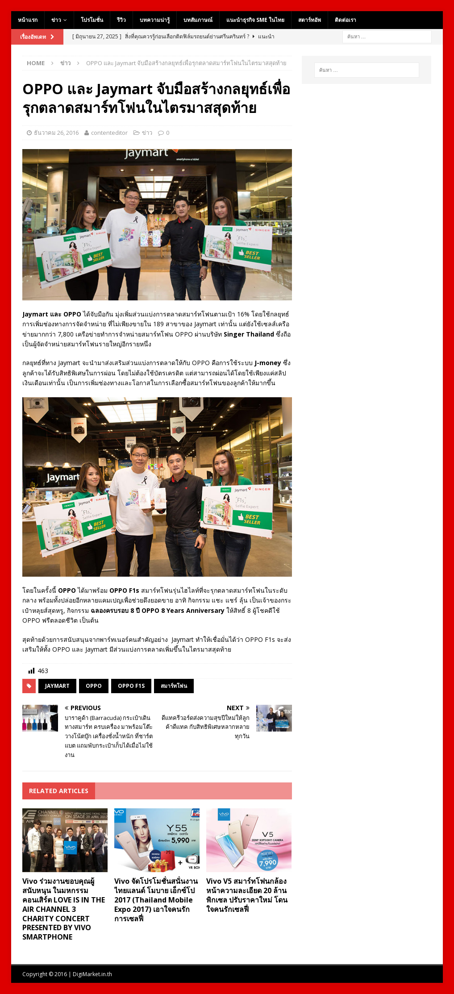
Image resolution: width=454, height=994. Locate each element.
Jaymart (57, 686)
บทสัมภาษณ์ (197, 20)
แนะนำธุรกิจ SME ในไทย (255, 20)
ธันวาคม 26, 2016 (56, 133)
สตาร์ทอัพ (309, 20)
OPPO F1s (131, 686)
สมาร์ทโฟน (174, 686)
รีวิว (121, 20)
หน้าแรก (27, 20)
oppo (94, 686)
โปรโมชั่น (92, 20)
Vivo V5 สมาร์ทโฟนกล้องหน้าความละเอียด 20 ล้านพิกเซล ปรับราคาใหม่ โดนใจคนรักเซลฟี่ (246, 895)
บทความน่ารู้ (155, 20)
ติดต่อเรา (345, 20)
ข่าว (56, 20)
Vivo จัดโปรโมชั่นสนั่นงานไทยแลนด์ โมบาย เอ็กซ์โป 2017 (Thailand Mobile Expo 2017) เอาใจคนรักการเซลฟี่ (156, 899)
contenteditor (109, 133)
